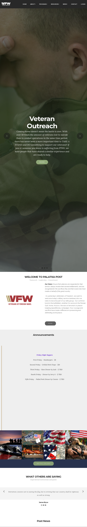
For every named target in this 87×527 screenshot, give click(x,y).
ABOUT (32, 4)
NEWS (65, 4)
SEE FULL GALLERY (43, 467)
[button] (7, 136)
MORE (42, 162)
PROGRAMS (42, 4)
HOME (25, 4)
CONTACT (74, 4)
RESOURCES (54, 4)
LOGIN (83, 4)
